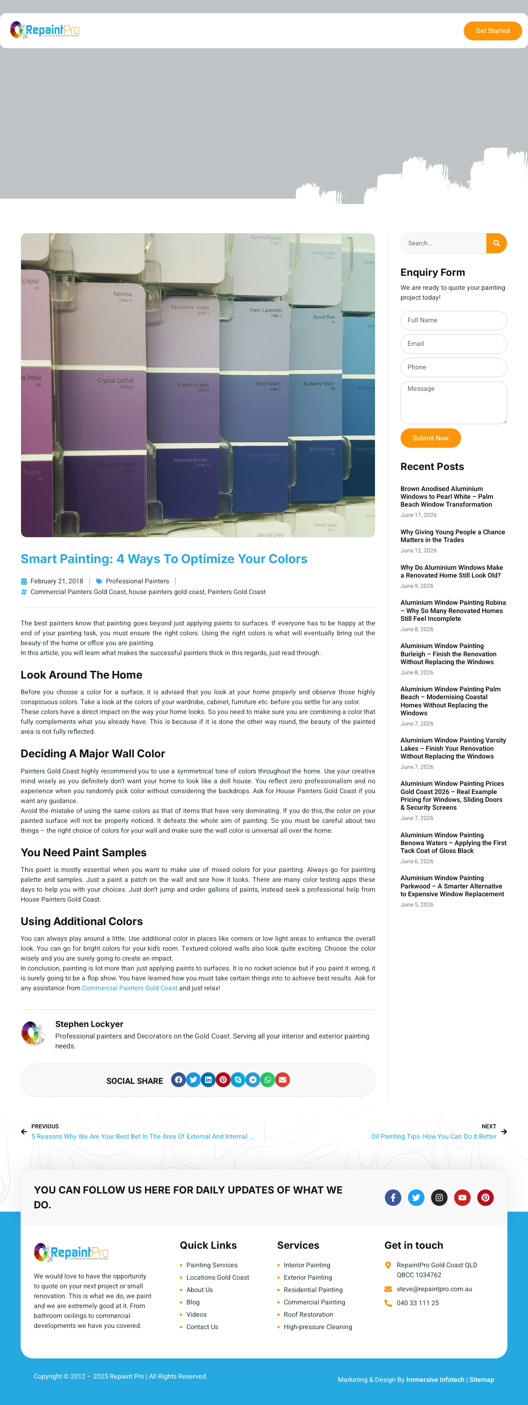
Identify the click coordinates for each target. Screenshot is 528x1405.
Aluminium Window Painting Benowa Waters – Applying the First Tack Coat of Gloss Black (454, 843)
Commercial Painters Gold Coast (78, 592)
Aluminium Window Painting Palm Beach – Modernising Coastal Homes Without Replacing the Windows (451, 701)
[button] (178, 1079)
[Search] (496, 243)
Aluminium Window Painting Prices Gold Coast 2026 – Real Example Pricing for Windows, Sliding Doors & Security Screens (452, 796)
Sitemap (481, 1380)
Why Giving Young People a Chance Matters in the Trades (453, 536)
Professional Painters (137, 581)
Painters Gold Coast (236, 592)
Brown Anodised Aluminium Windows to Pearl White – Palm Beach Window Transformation (447, 497)
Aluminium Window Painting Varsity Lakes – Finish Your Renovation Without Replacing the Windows (453, 748)
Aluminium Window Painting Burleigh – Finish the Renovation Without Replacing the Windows (449, 654)
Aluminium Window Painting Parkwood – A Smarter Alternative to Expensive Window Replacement (452, 886)
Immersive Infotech (435, 1380)
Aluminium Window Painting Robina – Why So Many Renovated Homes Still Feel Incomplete (453, 610)
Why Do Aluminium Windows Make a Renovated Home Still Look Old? (452, 571)
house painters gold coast (167, 592)
